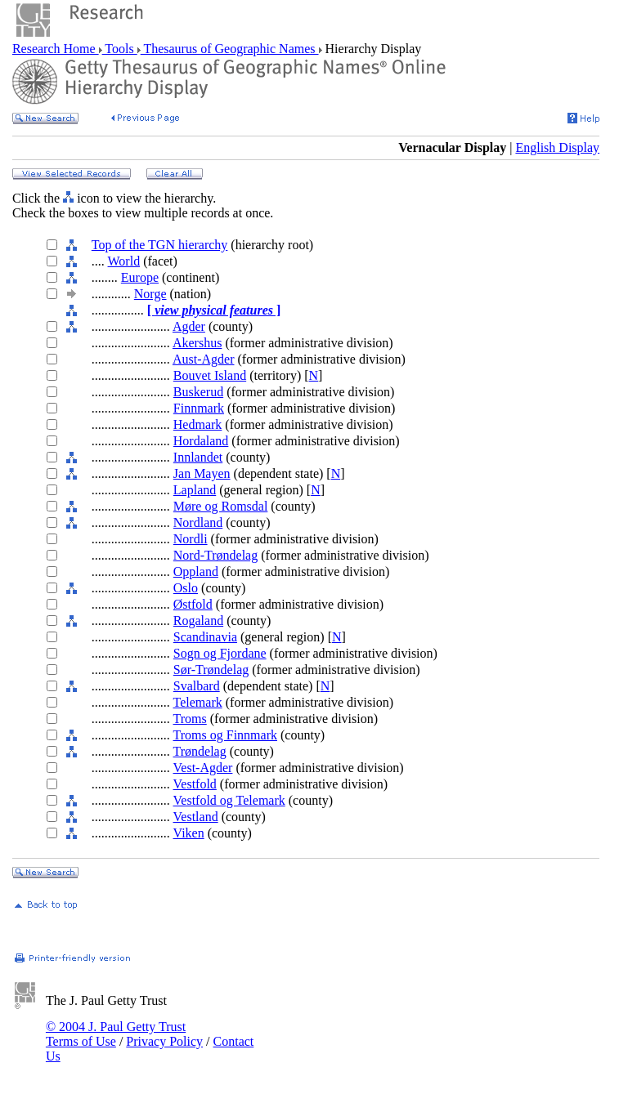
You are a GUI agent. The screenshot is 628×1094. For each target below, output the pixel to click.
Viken (188, 833)
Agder (189, 326)
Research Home (55, 49)
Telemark (197, 702)
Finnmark (198, 408)
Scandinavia (205, 637)
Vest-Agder (203, 768)
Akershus (197, 343)
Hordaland (201, 441)
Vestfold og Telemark (229, 800)
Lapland (194, 490)
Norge (150, 294)
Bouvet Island (209, 375)
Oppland (195, 571)
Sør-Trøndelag (211, 669)
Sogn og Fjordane (220, 653)
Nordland (197, 522)
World (124, 261)
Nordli (190, 539)
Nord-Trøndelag (215, 555)
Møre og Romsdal (220, 506)
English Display (557, 147)
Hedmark (197, 424)
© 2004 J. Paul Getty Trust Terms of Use (116, 1034)
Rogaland (198, 620)
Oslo (185, 588)
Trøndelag (200, 751)
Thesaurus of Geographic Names (230, 49)
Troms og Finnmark (225, 735)
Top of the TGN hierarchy (160, 245)
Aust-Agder (204, 359)
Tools (119, 49)
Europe (140, 277)
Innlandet (197, 457)
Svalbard (196, 686)
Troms (190, 719)
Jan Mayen (202, 473)
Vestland (195, 817)
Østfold (193, 604)
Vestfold (195, 784)
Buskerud (198, 392)
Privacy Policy (164, 1041)
